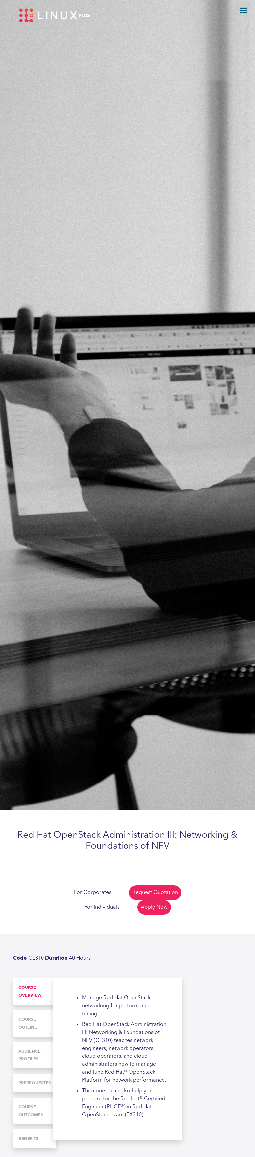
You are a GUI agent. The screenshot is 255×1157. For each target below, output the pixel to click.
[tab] (34, 991)
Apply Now (154, 907)
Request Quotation (155, 892)
